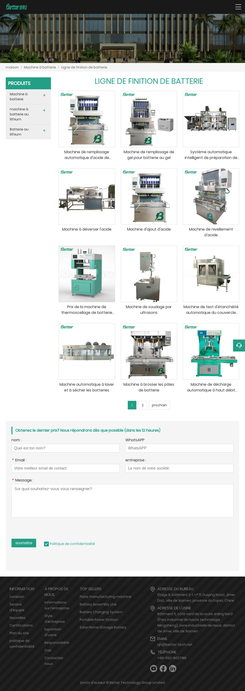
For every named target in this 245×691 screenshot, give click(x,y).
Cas (48, 650)
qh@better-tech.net (174, 644)
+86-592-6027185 (171, 658)
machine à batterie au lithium (19, 114)
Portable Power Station (99, 619)
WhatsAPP (135, 440)
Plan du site (19, 633)
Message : (22, 480)
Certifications (21, 625)
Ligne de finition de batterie (84, 67)
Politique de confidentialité (72, 543)
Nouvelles (18, 617)
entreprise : (135, 460)
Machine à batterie (40, 67)
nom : (16, 440)
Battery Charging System (101, 612)
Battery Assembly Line (98, 604)
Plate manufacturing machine (105, 596)
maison (12, 67)
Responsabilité (57, 642)
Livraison (17, 596)
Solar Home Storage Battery (103, 627)
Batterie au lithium (19, 132)
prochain (159, 405)
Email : (18, 460)
